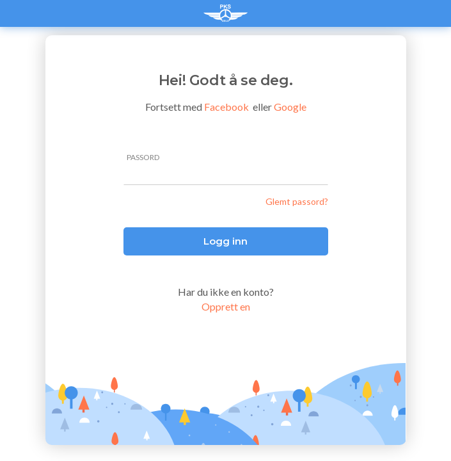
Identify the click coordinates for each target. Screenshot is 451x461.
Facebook (226, 107)
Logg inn (225, 241)
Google (290, 107)
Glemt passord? (296, 201)
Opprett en (226, 306)
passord (143, 157)
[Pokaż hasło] (321, 173)
